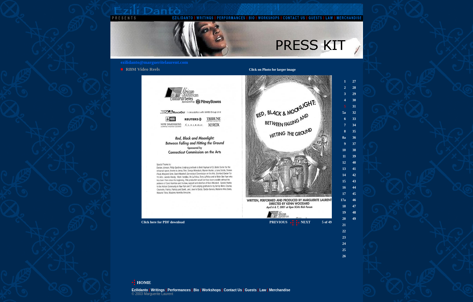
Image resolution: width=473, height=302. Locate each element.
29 (354, 94)
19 (344, 212)
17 (344, 194)
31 (354, 106)
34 (354, 125)
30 (354, 100)
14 (344, 175)
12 (344, 162)
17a (343, 200)
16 (344, 187)
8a (344, 137)
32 (354, 112)
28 (354, 87)
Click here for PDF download (163, 222)
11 (344, 156)
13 (344, 169)
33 (354, 119)
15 (344, 181)
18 (344, 206)
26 (344, 256)
